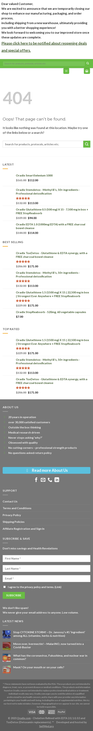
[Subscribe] (14, 595)
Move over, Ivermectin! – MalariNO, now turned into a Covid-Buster (48, 645)
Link (58, 587)
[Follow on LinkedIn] (57, 480)
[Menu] (66, 71)
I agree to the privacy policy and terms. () (32, 587)
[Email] (46, 578)
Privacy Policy (12, 515)
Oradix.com (24, 718)
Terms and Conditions (17, 508)
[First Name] (46, 558)
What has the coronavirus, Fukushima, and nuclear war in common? (50, 657)
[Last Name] (46, 568)
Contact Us (10, 501)
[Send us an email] (43, 480)
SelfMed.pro (46, 726)
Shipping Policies (14, 521)
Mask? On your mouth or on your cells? (38, 667)
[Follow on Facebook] (36, 480)
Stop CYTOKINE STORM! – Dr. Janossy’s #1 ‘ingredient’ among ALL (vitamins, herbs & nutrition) (49, 633)
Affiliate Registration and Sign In (23, 528)
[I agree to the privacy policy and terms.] (4, 587)
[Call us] (50, 480)
